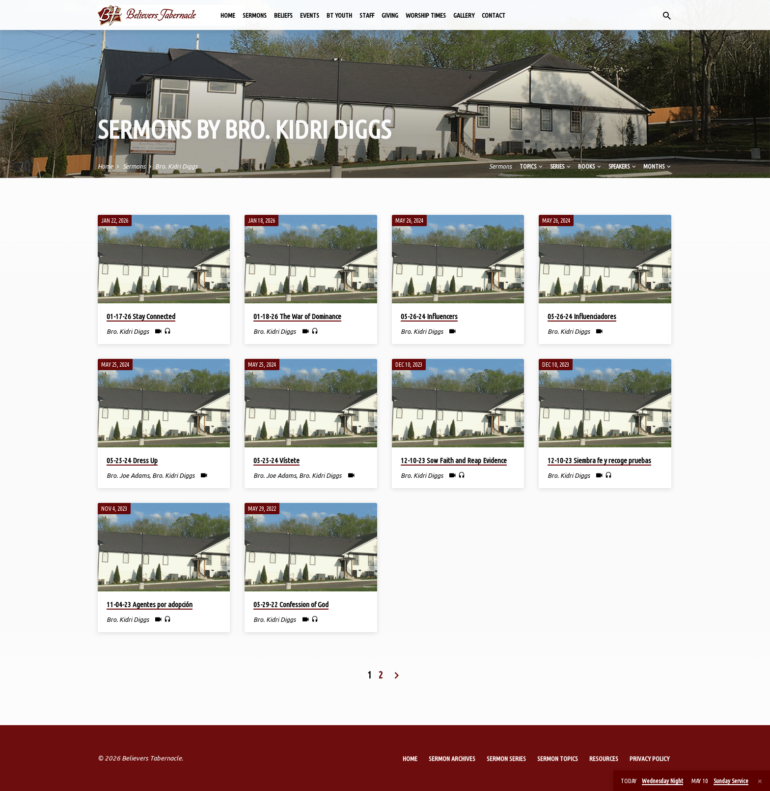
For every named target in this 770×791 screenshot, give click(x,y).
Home (227, 15)
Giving (390, 15)
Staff (366, 15)
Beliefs (283, 15)
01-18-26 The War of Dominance (297, 316)
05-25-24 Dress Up (132, 460)
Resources (603, 758)
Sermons (255, 15)
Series (561, 166)
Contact (493, 15)
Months (657, 166)
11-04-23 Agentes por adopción (149, 604)
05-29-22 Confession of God (291, 604)
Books (590, 166)
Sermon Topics (557, 758)
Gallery (463, 15)
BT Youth (339, 15)
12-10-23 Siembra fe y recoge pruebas (599, 460)
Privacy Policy (649, 758)
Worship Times (426, 15)
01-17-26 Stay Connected (141, 316)
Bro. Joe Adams (128, 475)
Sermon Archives (452, 758)
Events (309, 15)
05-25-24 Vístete (276, 460)
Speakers (622, 166)
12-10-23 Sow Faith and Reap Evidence (454, 460)
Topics (532, 166)
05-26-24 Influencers (429, 316)
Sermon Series (506, 758)
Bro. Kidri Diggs (176, 166)
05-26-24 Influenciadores (582, 316)
